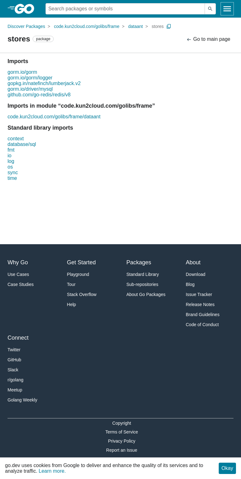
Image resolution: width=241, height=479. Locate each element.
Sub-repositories (142, 284)
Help (71, 304)
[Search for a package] (125, 8)
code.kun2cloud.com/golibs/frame (87, 26)
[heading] (27, 9)
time (12, 178)
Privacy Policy (121, 441)
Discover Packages (26, 26)
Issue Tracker (199, 294)
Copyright (121, 423)
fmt (11, 150)
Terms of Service (121, 431)
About (193, 262)
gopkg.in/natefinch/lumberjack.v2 (44, 83)
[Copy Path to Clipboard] (169, 26)
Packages (138, 262)
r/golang (16, 379)
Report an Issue (121, 450)
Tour (71, 284)
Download (195, 274)
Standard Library (142, 274)
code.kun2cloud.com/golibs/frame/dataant (54, 116)
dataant (135, 26)
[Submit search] (210, 8)
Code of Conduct (202, 324)
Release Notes (200, 304)
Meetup (15, 389)
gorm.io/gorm (22, 72)
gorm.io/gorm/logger (30, 77)
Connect (18, 338)
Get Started (81, 262)
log (11, 161)
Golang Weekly (22, 399)
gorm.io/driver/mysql (30, 89)
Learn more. (52, 471)
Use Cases (18, 274)
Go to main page (208, 39)
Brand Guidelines (202, 314)
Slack (13, 369)
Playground (78, 274)
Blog (190, 284)
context (16, 138)
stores (157, 26)
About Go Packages (146, 294)
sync (13, 172)
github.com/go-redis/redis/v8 (39, 94)
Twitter (14, 349)
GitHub (14, 359)
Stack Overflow (81, 294)
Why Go (18, 262)
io (9, 155)
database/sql (22, 144)
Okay (227, 468)
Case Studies (21, 284)
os (10, 167)
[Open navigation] (227, 9)
